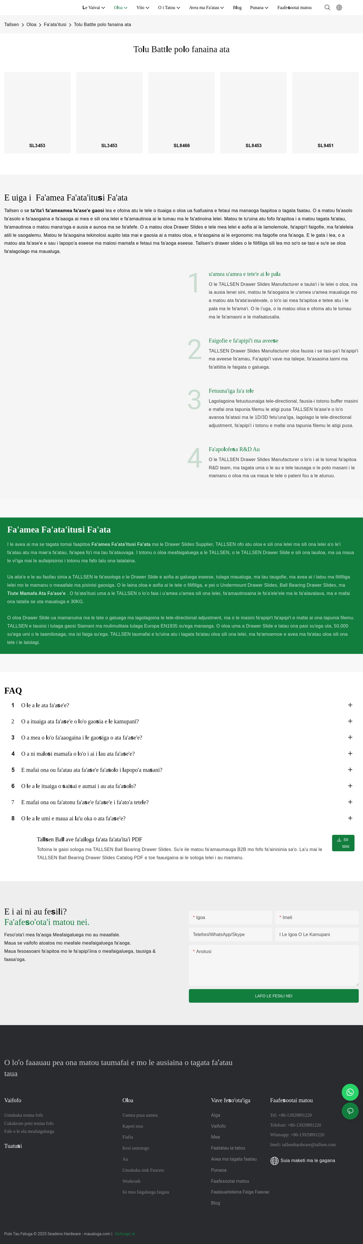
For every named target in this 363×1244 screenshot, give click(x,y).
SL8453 (254, 145)
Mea (215, 1137)
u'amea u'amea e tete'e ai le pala (244, 274)
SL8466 (182, 145)
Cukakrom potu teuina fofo (29, 1123)
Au (125, 1159)
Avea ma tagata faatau (234, 1159)
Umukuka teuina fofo (23, 1115)
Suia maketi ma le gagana (302, 1160)
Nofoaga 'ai (125, 1234)
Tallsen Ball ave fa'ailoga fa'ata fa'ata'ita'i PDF (89, 839)
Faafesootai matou (230, 1181)
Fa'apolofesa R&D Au (234, 449)
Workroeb (132, 1181)
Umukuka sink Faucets (143, 1170)
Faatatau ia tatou (228, 1148)
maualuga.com (97, 1234)
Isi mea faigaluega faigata (146, 1192)
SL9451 (326, 145)
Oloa (31, 24)
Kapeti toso (133, 1126)
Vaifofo (218, 1126)
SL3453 (37, 145)
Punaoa (219, 1170)
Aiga (215, 1115)
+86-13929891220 (295, 1115)
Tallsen (11, 24)
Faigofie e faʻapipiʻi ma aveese (243, 340)
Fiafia (128, 1137)
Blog (215, 1203)
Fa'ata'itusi (55, 24)
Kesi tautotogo (136, 1148)
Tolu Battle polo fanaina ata (102, 24)
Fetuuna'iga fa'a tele (231, 391)
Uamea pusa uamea (140, 1115)
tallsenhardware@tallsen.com (309, 1144)
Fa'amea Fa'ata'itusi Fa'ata (80, 197)
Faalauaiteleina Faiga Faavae (240, 1192)
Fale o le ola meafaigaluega (29, 1131)
